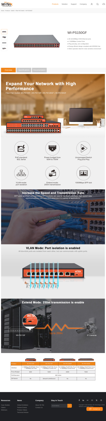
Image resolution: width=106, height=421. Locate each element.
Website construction (84, 406)
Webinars (4, 410)
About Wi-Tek (39, 405)
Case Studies (5, 405)
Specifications (23, 70)
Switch (12, 10)
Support (74, 4)
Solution (65, 4)
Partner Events (22, 407)
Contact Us (39, 407)
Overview (8, 70)
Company (83, 4)
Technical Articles (22, 412)
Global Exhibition (22, 405)
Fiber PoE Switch (20, 10)
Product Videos (22, 410)
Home (2, 10)
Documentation (39, 70)
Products (55, 4)
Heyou (91, 406)
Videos (3, 407)
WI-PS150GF (29, 10)
